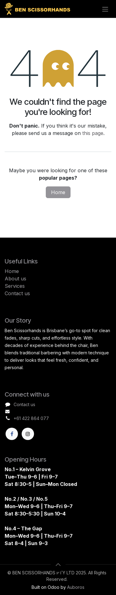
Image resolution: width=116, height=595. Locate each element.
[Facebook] (12, 434)
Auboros (75, 587)
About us (15, 278)
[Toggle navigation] (105, 8)
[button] (58, 564)
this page (92, 133)
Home (58, 192)
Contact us (17, 293)
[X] (28, 434)
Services (15, 286)
